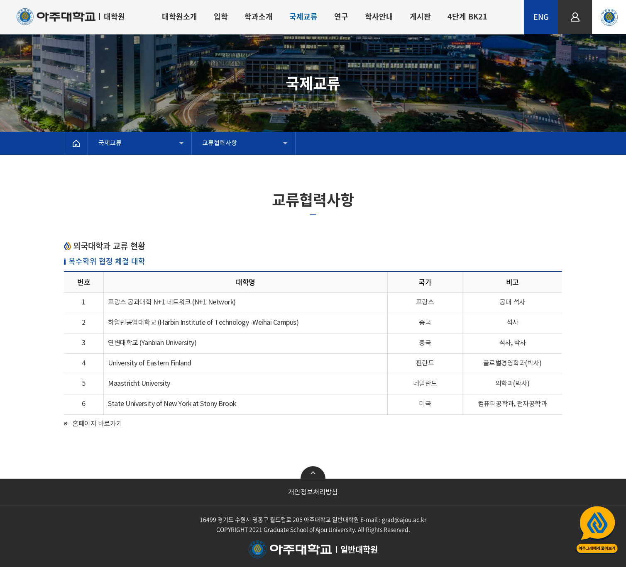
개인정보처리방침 (313, 492)
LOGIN (575, 3)
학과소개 (259, 16)
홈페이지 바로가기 (97, 424)
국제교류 (303, 16)
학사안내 (379, 16)
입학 (221, 16)
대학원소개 (179, 16)
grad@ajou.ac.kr (404, 519)
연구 (341, 16)
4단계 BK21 (467, 16)
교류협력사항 (219, 143)
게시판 (420, 16)
